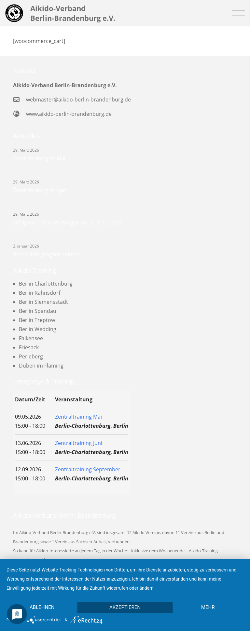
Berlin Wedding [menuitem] (37, 329)
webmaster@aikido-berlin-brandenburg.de (78, 99)
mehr (208, 607)
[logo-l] (14, 13)
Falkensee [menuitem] (31, 338)
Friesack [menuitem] (29, 347)
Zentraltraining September (87, 469)
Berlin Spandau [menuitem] (37, 311)
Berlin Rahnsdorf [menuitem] (39, 292)
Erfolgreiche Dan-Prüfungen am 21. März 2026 (67, 222)
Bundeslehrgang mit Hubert (46, 254)
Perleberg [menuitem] (31, 356)
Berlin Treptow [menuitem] (37, 320)
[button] (238, 13)
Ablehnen (42, 607)
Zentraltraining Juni (78, 443)
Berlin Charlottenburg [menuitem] (46, 283)
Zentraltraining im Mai (39, 158)
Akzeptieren (125, 607)
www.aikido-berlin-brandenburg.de (69, 113)
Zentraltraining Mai (78, 416)
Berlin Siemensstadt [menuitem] (43, 301)
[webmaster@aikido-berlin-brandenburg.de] (19, 99)
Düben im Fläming (41, 365)
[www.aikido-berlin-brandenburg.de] (19, 114)
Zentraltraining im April (40, 190)
